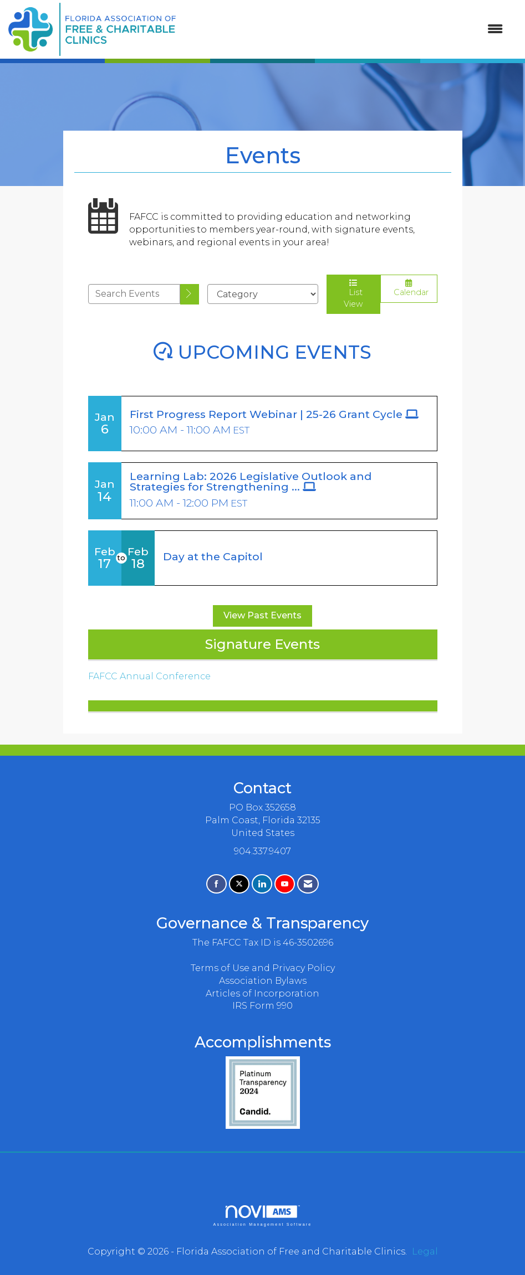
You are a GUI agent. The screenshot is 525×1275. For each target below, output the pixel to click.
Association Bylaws (263, 980)
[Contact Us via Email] (308, 884)
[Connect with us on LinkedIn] (262, 884)
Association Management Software (262, 1215)
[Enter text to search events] (134, 294)
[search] (189, 294)
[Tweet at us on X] (239, 884)
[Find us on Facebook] (216, 884)
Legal (425, 1251)
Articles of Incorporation (262, 993)
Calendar (409, 288)
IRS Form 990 (262, 1005)
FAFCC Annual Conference (149, 676)
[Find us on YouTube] (284, 884)
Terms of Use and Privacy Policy (263, 968)
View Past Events (262, 615)
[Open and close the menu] (344, 30)
